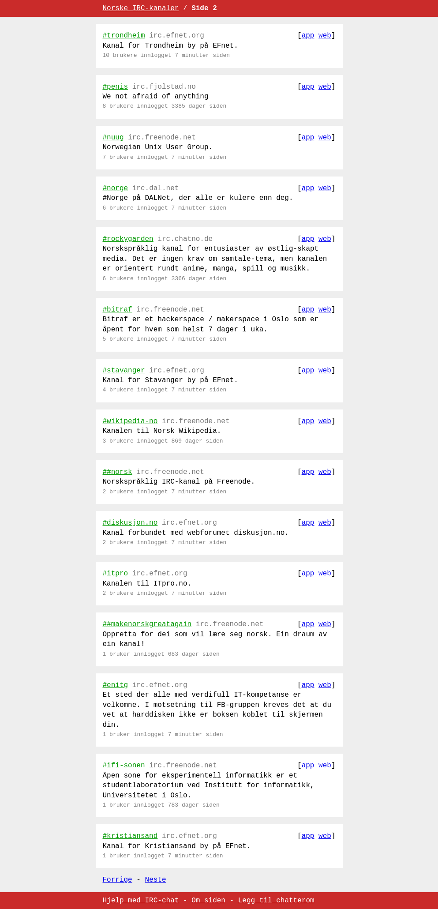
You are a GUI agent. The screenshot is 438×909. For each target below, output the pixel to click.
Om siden (208, 901)
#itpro (115, 574)
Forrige (117, 880)
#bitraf (117, 310)
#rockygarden (128, 239)
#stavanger (124, 371)
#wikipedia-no (130, 421)
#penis (115, 87)
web (324, 36)
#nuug (113, 138)
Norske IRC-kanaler (141, 8)
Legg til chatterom (276, 901)
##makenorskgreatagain (147, 624)
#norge (115, 188)
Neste (155, 880)
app (308, 36)
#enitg (115, 685)
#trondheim (124, 36)
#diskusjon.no (130, 523)
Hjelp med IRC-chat (141, 901)
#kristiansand (130, 836)
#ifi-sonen (124, 766)
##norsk (117, 472)
